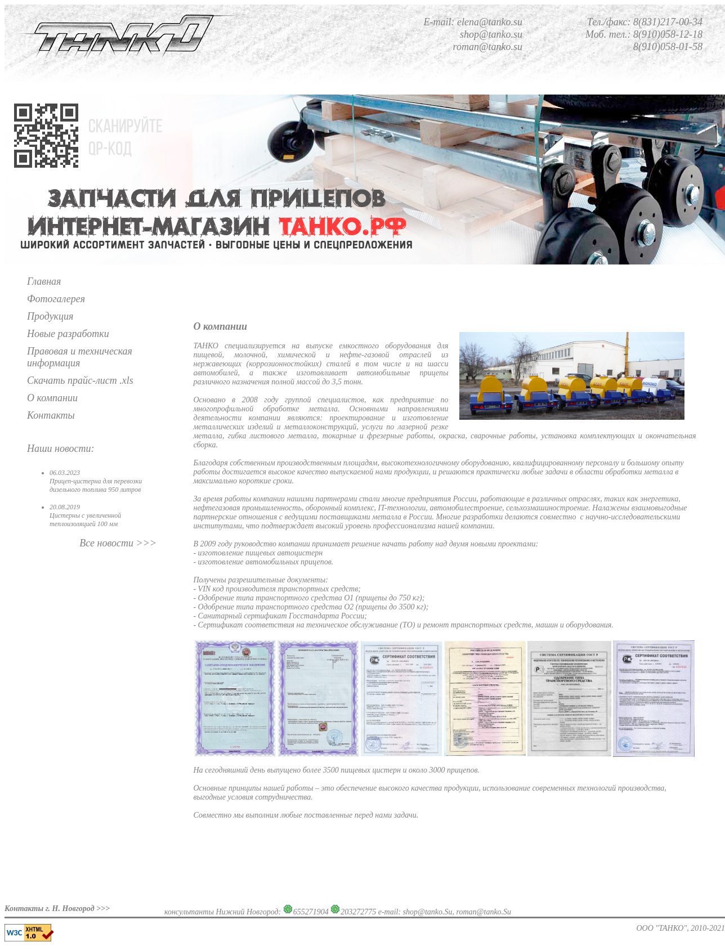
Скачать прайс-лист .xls (80, 380)
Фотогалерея (56, 298)
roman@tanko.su (487, 46)
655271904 (311, 912)
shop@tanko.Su (428, 912)
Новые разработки (68, 333)
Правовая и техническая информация (79, 357)
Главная (44, 281)
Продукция (50, 316)
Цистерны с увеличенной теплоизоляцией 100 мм (85, 520)
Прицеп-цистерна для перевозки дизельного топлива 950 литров (96, 485)
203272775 (358, 912)
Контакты (51, 415)
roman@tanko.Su (484, 912)
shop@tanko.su (491, 34)
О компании (52, 397)
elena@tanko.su (489, 22)
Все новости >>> (117, 543)
